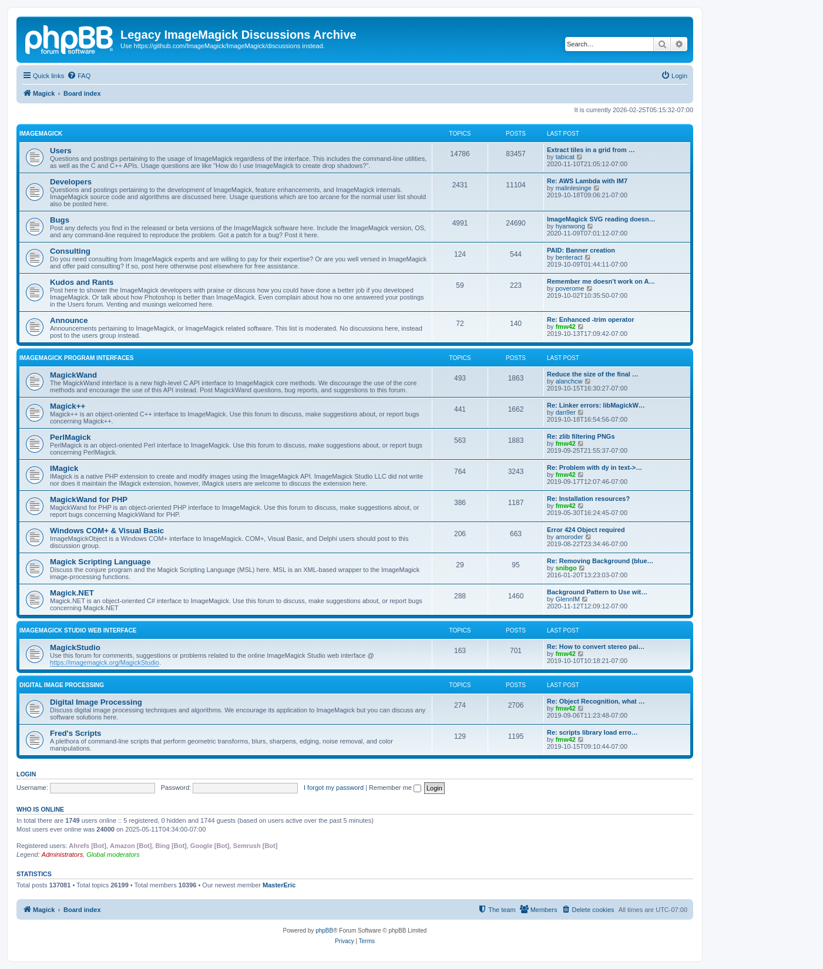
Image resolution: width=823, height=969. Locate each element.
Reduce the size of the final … (593, 374)
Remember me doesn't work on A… (601, 281)
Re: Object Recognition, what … (596, 701)
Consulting (70, 251)
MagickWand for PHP (88, 499)
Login (26, 774)
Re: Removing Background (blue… (600, 560)
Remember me (395, 787)
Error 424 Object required (586, 529)
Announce (69, 320)
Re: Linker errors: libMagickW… (596, 405)
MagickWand (73, 375)
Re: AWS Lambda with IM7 (587, 180)
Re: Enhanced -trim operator (590, 319)
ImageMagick (40, 133)
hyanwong (570, 226)
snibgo (566, 567)
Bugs (59, 220)
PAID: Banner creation (581, 250)
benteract (569, 257)
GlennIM (568, 599)
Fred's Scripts (75, 733)
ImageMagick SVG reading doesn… (601, 219)
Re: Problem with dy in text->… (594, 467)
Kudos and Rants (81, 282)
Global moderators (113, 854)
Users (61, 150)
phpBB (324, 930)
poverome (570, 288)
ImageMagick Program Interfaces (76, 358)
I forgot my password (334, 787)
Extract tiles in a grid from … (591, 149)
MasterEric (279, 885)
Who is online (40, 809)
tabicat (565, 156)
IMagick (64, 468)
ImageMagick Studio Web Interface (77, 630)
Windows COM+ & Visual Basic (107, 530)
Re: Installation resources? (588, 498)
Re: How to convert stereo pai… (595, 646)
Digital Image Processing (61, 685)
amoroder (569, 536)
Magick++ (67, 406)
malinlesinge (574, 187)
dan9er (566, 412)
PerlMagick (70, 437)
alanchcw (569, 381)
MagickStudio (75, 647)
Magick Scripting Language (100, 561)
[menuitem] (78, 76)
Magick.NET (72, 592)
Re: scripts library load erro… (592, 732)
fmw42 (566, 326)
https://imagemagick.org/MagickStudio (104, 662)
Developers (71, 181)
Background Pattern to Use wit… (597, 591)
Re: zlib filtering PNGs (581, 436)
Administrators (62, 854)
